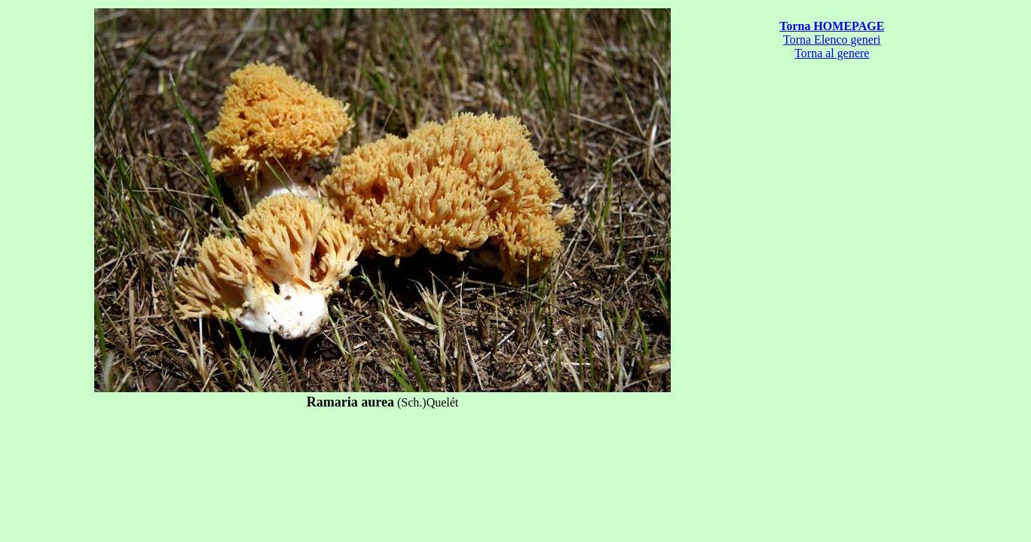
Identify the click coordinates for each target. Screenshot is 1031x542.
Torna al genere (831, 53)
